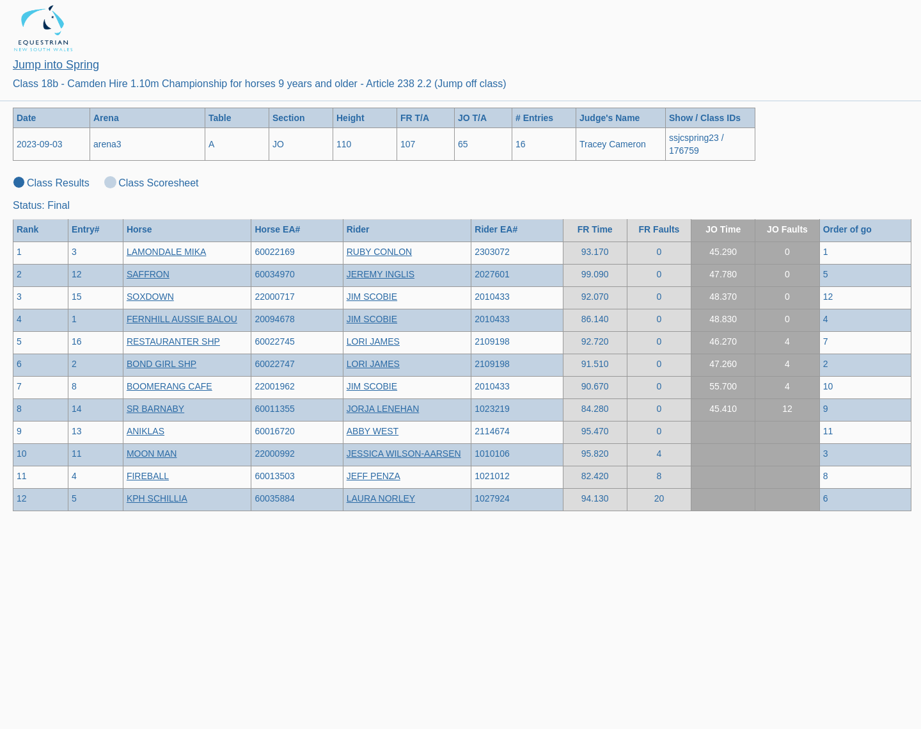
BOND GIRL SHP (161, 364)
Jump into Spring (56, 64)
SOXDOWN (150, 296)
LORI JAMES (373, 341)
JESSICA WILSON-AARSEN (404, 453)
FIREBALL (148, 476)
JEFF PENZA (373, 476)
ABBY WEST (372, 431)
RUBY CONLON (379, 252)
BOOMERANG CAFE (169, 386)
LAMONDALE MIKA (166, 252)
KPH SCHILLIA (157, 498)
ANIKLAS (145, 431)
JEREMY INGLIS (380, 274)
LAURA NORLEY (381, 498)
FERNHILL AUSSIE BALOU (182, 319)
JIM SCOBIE (372, 296)
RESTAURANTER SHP (173, 341)
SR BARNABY (155, 409)
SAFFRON (148, 274)
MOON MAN (152, 453)
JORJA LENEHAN (383, 409)
